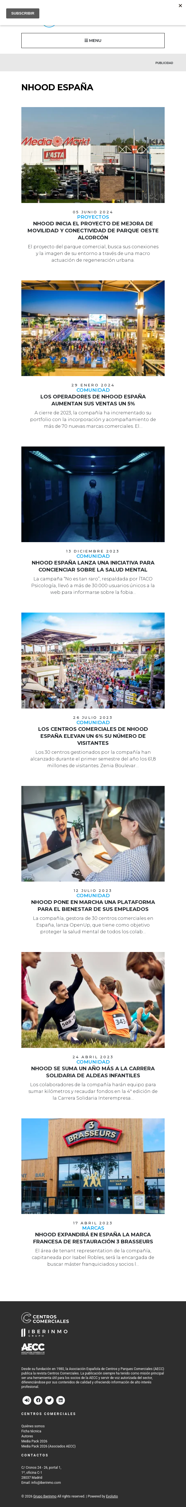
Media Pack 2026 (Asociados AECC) (48, 1446)
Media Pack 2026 (34, 1441)
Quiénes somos (33, 1426)
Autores (27, 1436)
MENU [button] (93, 40)
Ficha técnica (31, 1431)
